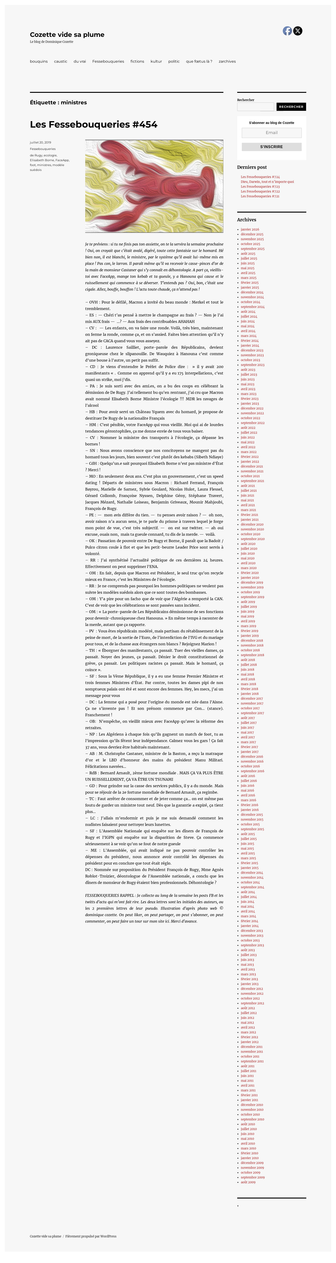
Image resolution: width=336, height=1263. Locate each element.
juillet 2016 (249, 781)
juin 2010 (247, 1134)
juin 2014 (247, 902)
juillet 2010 (249, 1129)
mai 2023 (247, 384)
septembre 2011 (252, 1061)
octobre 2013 (250, 940)
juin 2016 (247, 786)
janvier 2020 (250, 578)
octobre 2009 (250, 1173)
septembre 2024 (253, 307)
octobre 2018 (250, 650)
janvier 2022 (250, 462)
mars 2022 (249, 452)
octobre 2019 (250, 592)
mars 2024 (249, 336)
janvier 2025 (250, 287)
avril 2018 (248, 679)
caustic (60, 61)
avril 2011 (247, 1086)
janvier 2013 (249, 984)
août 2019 (248, 602)
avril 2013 (248, 969)
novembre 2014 (252, 878)
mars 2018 (248, 684)
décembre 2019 (252, 583)
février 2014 (249, 921)
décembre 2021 (252, 466)
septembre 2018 (252, 655)
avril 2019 (248, 621)
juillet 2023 (249, 375)
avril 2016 (248, 795)
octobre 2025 (250, 244)
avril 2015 (248, 853)
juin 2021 (247, 495)
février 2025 (250, 283)
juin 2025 (248, 263)
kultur (156, 61)
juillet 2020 (249, 549)
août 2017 (248, 718)
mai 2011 (247, 1081)
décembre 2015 (252, 815)
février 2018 (249, 689)
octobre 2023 (250, 360)
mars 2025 (249, 278)
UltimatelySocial (205, 1259)
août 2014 (248, 892)
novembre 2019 (252, 587)
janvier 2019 (250, 636)
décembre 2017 (252, 699)
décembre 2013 (252, 931)
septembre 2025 (253, 249)
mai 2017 (247, 732)
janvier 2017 (250, 752)
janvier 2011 (249, 1100)
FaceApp (62, 160)
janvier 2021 (250, 520)
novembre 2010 (252, 1110)
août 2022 (248, 428)
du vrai (80, 61)
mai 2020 (247, 558)
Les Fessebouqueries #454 (94, 124)
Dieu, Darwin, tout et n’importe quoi (267, 182)
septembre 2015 (252, 829)
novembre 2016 (252, 761)
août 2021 (248, 486)
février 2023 (249, 399)
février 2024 (250, 341)
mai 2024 (247, 326)
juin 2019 (247, 612)
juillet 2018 (249, 665)
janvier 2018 (250, 694)
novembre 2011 (252, 1052)
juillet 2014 (249, 897)
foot (33, 165)
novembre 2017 (252, 703)
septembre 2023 (252, 365)
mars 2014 (248, 916)
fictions (137, 61)
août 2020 (248, 544)
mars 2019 (248, 626)
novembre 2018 (252, 645)
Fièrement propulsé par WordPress (91, 1236)
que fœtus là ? (199, 61)
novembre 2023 (252, 355)
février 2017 (249, 747)
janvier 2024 (250, 346)
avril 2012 (248, 1027)
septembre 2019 (252, 597)
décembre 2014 (252, 873)
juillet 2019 (249, 607)
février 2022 (250, 457)
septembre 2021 (252, 481)
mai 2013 (247, 965)
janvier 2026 (250, 229)
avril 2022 (248, 447)
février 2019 (249, 631)
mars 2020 (249, 568)
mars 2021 (248, 510)
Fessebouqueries (108, 61)
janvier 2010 (250, 1158)
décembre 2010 (252, 1105)
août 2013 (248, 950)
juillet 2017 (249, 723)
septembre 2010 (252, 1119)
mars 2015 (248, 858)
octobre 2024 (250, 302)
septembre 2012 (252, 1003)
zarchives (227, 61)
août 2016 (248, 776)
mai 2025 (247, 268)
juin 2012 (247, 1018)
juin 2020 (248, 553)
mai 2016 (247, 790)
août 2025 (248, 254)
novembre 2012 (252, 994)
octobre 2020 (250, 534)
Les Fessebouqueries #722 (260, 191)
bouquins (39, 61)
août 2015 (248, 834)
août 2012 (248, 1008)
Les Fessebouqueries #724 (260, 177)
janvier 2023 (250, 404)
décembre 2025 (252, 234)
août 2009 (248, 1182)
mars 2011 (248, 1090)
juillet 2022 (249, 433)
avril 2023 (248, 389)
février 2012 (249, 1037)
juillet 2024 (249, 317)
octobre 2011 (250, 1056)
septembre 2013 (252, 945)
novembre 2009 (252, 1168)
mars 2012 (248, 1032)
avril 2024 (248, 331)
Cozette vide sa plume (67, 34)
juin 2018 (247, 670)
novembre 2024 (252, 297)
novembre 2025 (252, 239)
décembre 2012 (252, 989)
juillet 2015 (249, 839)
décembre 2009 (252, 1163)
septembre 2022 (253, 423)
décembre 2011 (252, 1047)
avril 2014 (248, 911)
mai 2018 (247, 674)
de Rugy (36, 155)
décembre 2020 (252, 524)
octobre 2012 (250, 998)
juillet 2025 (249, 258)
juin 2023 (247, 379)
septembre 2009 (253, 1177)
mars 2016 (248, 800)
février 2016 (249, 805)
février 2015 (249, 863)
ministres (44, 165)
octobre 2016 (250, 766)
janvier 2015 (250, 868)
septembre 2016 (252, 771)
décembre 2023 (252, 350)
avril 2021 (248, 505)
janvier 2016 (250, 810)
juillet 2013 (249, 955)
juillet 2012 (249, 1013)
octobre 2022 (250, 418)
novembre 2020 (252, 529)
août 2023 (248, 370)
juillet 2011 (248, 1071)
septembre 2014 (252, 887)
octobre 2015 (250, 824)
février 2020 (250, 573)
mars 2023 (248, 394)
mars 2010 (248, 1148)
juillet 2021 (249, 491)
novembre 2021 (252, 471)
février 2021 (249, 515)
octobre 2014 (250, 882)
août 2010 (248, 1124)
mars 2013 (248, 974)
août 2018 (248, 660)
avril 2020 (248, 563)
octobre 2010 (250, 1115)
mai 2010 (247, 1139)
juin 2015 (247, 844)
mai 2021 (247, 500)
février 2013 (249, 979)
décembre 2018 (252, 641)
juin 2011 (247, 1076)
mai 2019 (247, 616)
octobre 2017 (250, 708)
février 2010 (249, 1153)
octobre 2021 (250, 476)
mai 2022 (247, 442)
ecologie (50, 155)
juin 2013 (247, 960)
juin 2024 (248, 321)
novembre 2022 (252, 413)
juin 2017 (247, 728)
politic (174, 61)
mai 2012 (247, 1023)
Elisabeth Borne (42, 160)
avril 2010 (248, 1144)
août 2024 (248, 312)
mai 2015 (247, 849)
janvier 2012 (250, 1042)
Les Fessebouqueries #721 (260, 196)
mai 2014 (247, 907)
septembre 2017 (252, 713)
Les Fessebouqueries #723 (260, 187)
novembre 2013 (252, 936)
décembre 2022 (252, 408)
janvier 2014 (250, 926)
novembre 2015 (252, 820)
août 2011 (247, 1066)
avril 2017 (248, 737)
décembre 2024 (252, 292)
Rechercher (245, 100)
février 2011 (249, 1095)
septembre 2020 (253, 539)
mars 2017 (248, 742)
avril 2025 (248, 273)
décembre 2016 (252, 757)
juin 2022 (248, 437)
